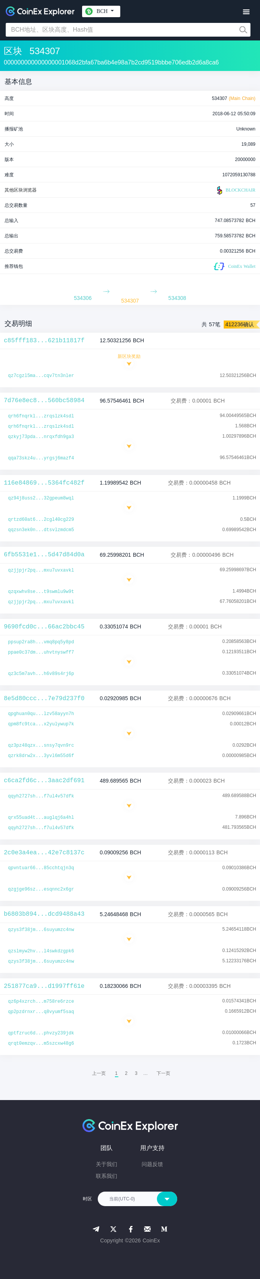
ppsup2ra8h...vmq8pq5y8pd (41, 642)
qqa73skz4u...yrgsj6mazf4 (41, 458)
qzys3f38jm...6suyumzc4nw (41, 930)
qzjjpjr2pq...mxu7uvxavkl (41, 570)
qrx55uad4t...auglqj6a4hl (41, 817)
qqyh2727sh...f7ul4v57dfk (41, 796)
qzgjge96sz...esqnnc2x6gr (41, 889)
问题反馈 (152, 1164)
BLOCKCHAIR (235, 190)
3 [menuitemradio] (136, 1073)
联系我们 (106, 1176)
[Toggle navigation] (246, 12)
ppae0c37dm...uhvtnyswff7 (41, 652)
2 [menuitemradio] (126, 1073)
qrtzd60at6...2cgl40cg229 (41, 519)
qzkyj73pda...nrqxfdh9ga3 (41, 437)
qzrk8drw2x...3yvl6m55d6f (41, 756)
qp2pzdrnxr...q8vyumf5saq (41, 1012)
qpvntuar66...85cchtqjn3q (41, 868)
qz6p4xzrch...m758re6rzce (41, 1001)
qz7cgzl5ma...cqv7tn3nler (41, 376)
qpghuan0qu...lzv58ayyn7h (41, 714)
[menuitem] (163, 1073)
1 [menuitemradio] (116, 1073)
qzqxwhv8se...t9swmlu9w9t (41, 591)
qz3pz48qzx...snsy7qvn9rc (41, 745)
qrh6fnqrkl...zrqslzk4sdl (41, 416)
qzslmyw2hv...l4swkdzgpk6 (41, 951)
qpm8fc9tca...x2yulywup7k (41, 724)
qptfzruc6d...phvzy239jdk (41, 1033)
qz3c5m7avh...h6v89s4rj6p (41, 674)
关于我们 (106, 1164)
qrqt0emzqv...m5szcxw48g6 (41, 1043)
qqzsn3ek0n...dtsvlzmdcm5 (41, 530)
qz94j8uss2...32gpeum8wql (41, 498)
